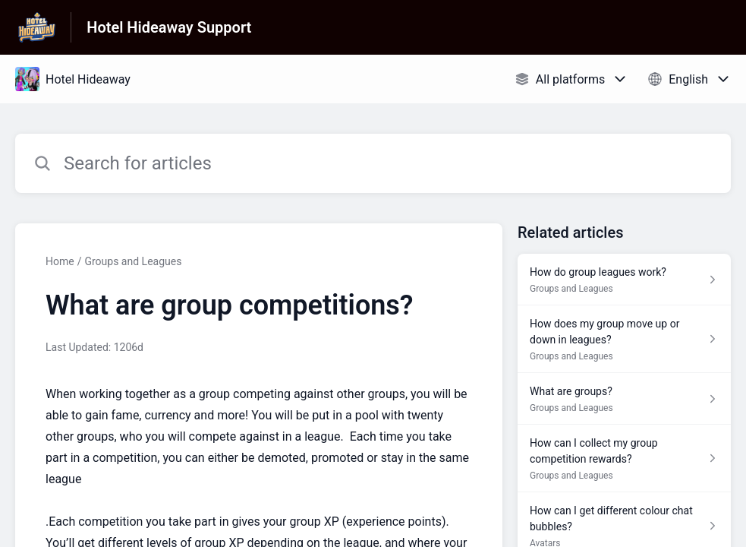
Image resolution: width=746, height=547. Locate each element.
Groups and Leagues (132, 261)
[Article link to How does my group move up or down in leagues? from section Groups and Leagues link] (624, 339)
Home (60, 261)
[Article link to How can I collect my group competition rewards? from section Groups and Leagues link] (624, 458)
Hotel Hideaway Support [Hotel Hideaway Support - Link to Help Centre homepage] (169, 27)
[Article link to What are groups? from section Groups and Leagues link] (624, 399)
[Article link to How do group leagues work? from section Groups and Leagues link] (624, 279)
